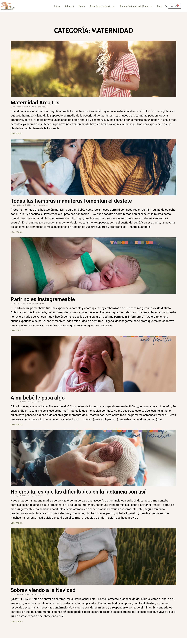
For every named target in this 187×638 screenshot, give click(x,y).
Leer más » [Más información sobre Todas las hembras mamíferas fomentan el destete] (17, 232)
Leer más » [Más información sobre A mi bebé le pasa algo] (17, 424)
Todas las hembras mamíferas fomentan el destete (71, 201)
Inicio (57, 6)
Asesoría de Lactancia (102, 6)
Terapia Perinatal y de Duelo (136, 6)
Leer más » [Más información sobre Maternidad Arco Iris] (17, 133)
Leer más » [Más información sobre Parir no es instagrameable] (17, 330)
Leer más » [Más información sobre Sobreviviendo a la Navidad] (17, 621)
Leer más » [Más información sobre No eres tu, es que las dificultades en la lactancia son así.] (17, 522)
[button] (166, 6)
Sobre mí (69, 6)
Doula (82, 6)
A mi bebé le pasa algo (38, 398)
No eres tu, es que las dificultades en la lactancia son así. (79, 492)
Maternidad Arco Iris (35, 102)
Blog (159, 6)
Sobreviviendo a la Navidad (43, 590)
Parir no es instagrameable (43, 299)
